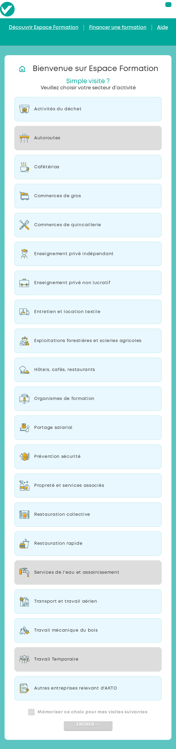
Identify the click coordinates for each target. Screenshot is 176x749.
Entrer (88, 724)
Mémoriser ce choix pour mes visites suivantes (93, 712)
